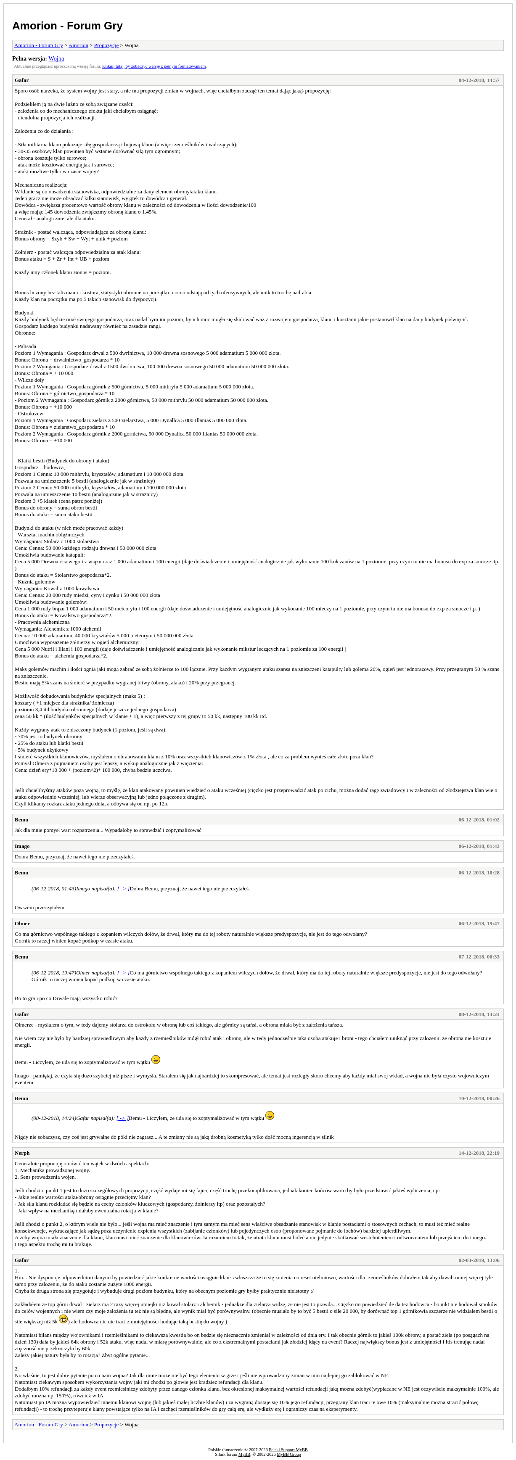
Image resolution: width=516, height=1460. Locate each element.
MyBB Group (289, 1454)
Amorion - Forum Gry (67, 25)
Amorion (78, 45)
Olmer (22, 923)
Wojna (56, 58)
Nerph (22, 1153)
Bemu (22, 819)
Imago (22, 846)
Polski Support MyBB (288, 1449)
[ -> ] (123, 888)
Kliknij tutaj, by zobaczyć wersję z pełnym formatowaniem (154, 66)
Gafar (22, 80)
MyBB (244, 1454)
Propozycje (106, 45)
